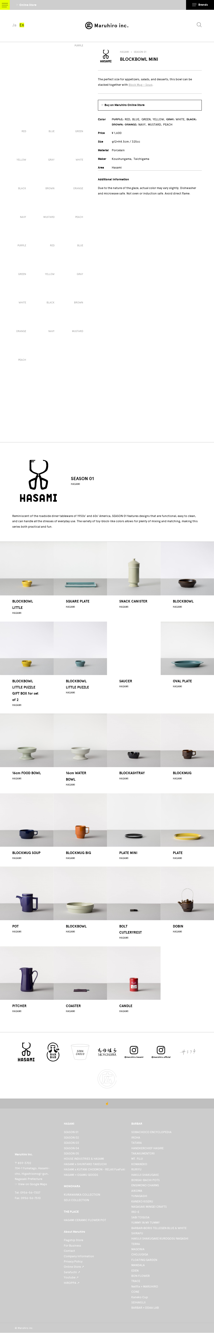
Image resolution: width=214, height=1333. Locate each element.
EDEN (135, 1270)
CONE (135, 1291)
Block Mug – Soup (140, 84)
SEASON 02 (71, 1137)
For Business (72, 1245)
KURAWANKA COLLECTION (82, 1194)
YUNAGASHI (139, 1196)
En (22, 25)
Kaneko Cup (139, 1297)
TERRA (135, 1244)
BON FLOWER (140, 1276)
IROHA (135, 1137)
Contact (69, 1250)
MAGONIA (137, 1249)
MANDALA (138, 1265)
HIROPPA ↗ (72, 1283)
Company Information (79, 1256)
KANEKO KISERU (142, 1201)
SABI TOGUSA (140, 1217)
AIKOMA (136, 1190)
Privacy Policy (73, 1261)
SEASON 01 (140, 51)
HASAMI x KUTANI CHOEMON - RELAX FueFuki (94, 1169)
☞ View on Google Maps (31, 1184)
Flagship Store (73, 1240)
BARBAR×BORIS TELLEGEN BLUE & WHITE (159, 1228)
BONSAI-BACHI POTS (145, 1180)
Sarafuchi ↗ (72, 1272)
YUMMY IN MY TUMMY (145, 1222)
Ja (14, 25)
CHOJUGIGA (139, 1254)
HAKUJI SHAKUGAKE (145, 1175)
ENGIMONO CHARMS (145, 1185)
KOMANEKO (139, 1164)
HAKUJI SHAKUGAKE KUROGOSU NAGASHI (159, 1238)
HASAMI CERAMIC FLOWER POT (85, 1220)
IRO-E (135, 1212)
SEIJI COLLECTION (76, 1200)
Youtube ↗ (71, 1277)
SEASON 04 (71, 1148)
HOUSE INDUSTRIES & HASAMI (84, 1158)
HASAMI (124, 51)
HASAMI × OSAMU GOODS (81, 1175)
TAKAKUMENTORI (143, 1153)
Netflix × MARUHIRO (144, 1286)
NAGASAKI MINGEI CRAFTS (149, 1206)
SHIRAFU (137, 1233)
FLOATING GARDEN (144, 1260)
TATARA (136, 1142)
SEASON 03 (71, 1142)
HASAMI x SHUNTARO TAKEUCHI (85, 1164)
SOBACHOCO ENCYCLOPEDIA (151, 1132)
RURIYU (136, 1169)
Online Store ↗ (74, 1266)
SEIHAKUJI (138, 1302)
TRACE (135, 1281)
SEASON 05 (71, 1153)
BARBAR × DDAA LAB (145, 1307)
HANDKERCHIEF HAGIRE (147, 1148)
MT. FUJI (137, 1158)
